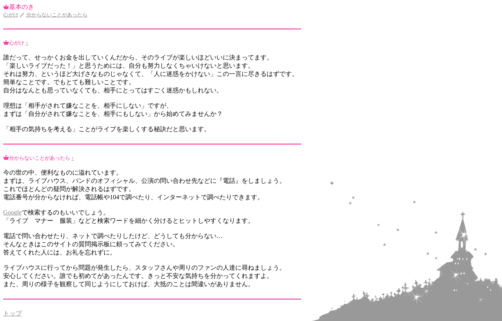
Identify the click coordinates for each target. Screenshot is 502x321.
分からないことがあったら (56, 15)
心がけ (10, 15)
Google (12, 212)
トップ (12, 313)
